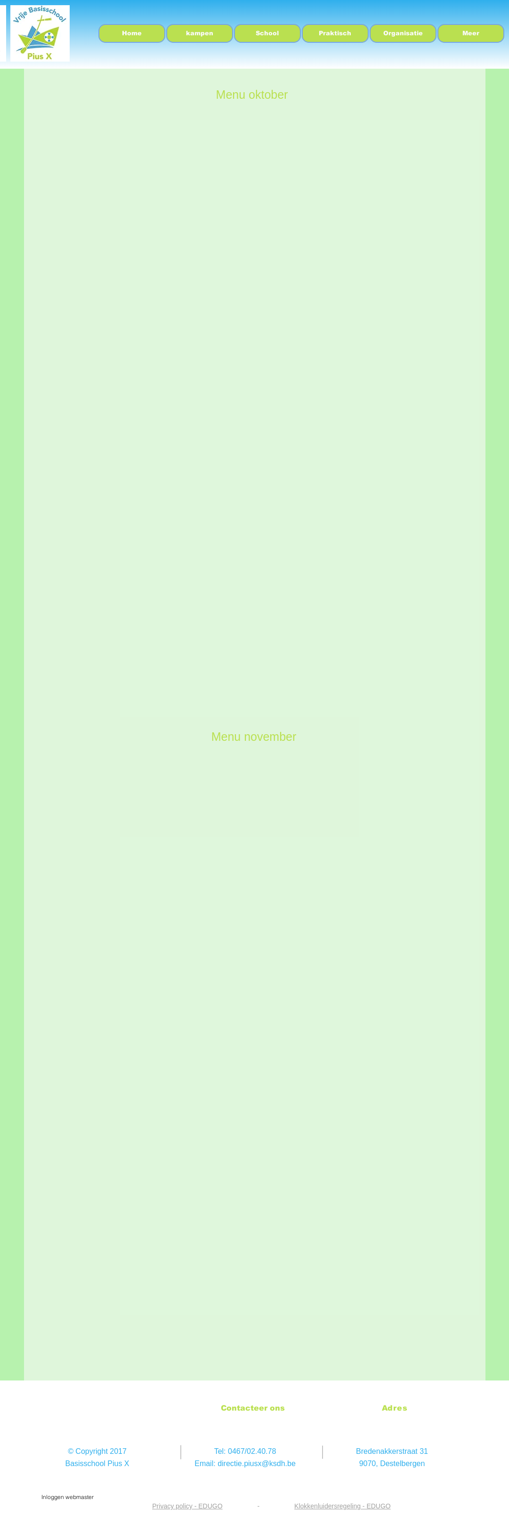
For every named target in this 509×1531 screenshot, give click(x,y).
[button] (267, 33)
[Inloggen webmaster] (67, 1497)
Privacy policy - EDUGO (187, 1506)
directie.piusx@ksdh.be (257, 1464)
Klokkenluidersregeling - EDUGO (342, 1506)
